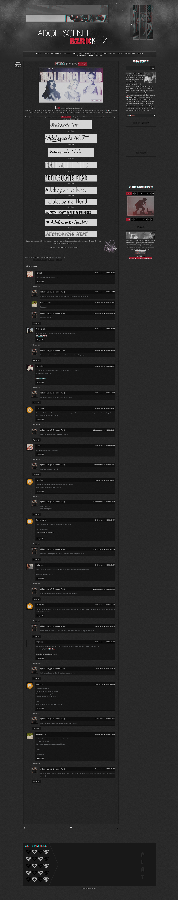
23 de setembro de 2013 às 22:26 (104, 589)
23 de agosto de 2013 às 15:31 (105, 408)
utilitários (58, 260)
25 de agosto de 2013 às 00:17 (105, 302)
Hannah (39, 273)
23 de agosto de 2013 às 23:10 (105, 350)
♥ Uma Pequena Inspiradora (45, 532)
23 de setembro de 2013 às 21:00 (104, 430)
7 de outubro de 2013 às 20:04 (105, 626)
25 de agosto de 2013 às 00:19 (105, 734)
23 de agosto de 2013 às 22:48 (105, 292)
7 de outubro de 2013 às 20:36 (105, 719)
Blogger (93, 888)
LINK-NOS (141, 256)
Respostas (36, 286)
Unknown (40, 408)
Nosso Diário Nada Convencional (46, 654)
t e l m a (39, 565)
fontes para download (40, 260)
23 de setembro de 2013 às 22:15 (104, 464)
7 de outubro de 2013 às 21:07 (105, 769)
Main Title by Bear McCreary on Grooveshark (63, 247)
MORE (131, 23)
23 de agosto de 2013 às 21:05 (105, 565)
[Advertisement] (141, 306)
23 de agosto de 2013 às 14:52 (105, 273)
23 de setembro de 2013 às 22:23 (104, 549)
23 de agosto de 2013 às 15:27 (105, 366)
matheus (39, 684)
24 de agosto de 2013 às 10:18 (105, 684)
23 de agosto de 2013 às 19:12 (105, 480)
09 (132, 219)
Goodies (51, 260)
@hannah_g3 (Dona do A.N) (52, 292)
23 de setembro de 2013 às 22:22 (104, 502)
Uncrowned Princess (83, 117)
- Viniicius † (41, 366)
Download (71, 131)
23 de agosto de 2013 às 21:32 (105, 642)
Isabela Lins (45, 302)
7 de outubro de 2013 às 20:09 (105, 668)
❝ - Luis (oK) (41, 329)
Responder (40, 281)
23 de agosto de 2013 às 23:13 (105, 393)
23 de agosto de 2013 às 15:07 (105, 329)
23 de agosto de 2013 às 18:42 (105, 445)
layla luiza (40, 480)
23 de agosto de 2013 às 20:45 (105, 520)
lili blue (39, 446)
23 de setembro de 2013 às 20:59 (104, 313)
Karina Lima (41, 520)
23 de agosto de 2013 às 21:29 (105, 605)
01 (133, 193)
